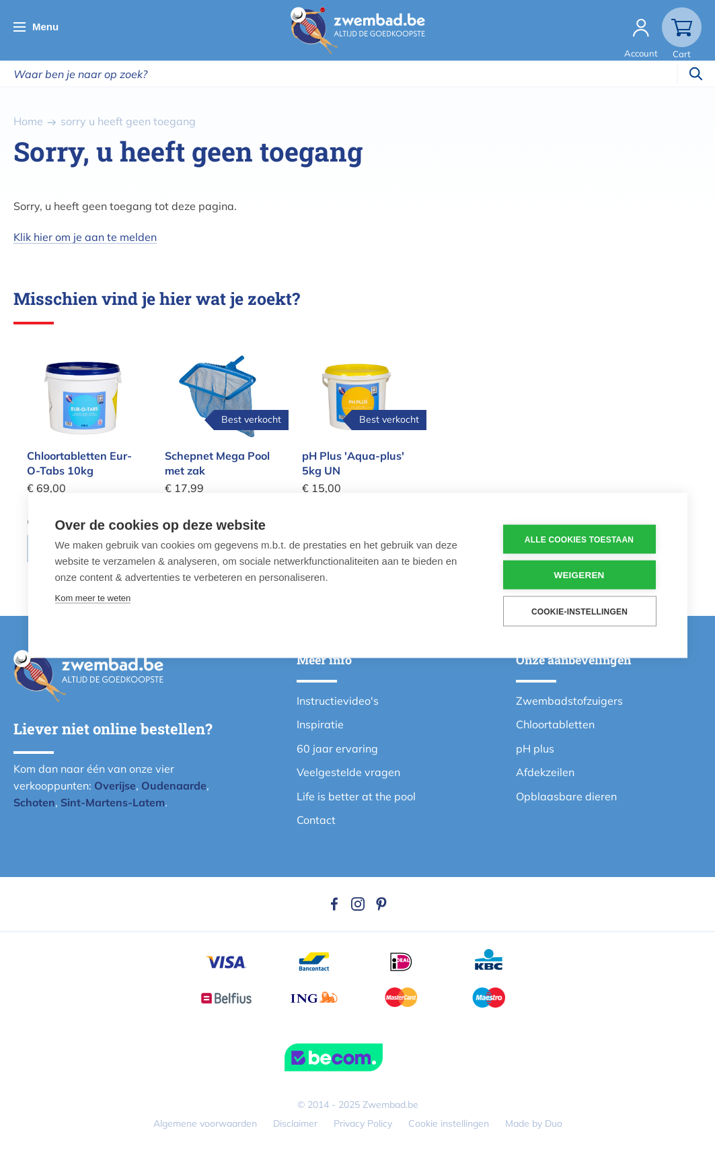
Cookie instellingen (448, 1123)
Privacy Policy (363, 1123)
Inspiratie (320, 724)
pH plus (535, 748)
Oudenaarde (173, 785)
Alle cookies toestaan (579, 539)
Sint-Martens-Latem (113, 802)
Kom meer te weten (93, 598)
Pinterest (381, 904)
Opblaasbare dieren (566, 796)
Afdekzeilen (545, 772)
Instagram (358, 904)
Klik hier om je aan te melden (85, 237)
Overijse (115, 785)
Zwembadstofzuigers (569, 700)
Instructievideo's (338, 700)
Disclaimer (295, 1123)
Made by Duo (533, 1123)
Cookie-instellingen (579, 611)
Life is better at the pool (356, 796)
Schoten (34, 802)
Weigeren (579, 575)
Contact (316, 820)
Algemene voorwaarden (205, 1123)
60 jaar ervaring (337, 748)
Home (28, 121)
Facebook (334, 904)
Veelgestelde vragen (348, 772)
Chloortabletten (555, 724)
